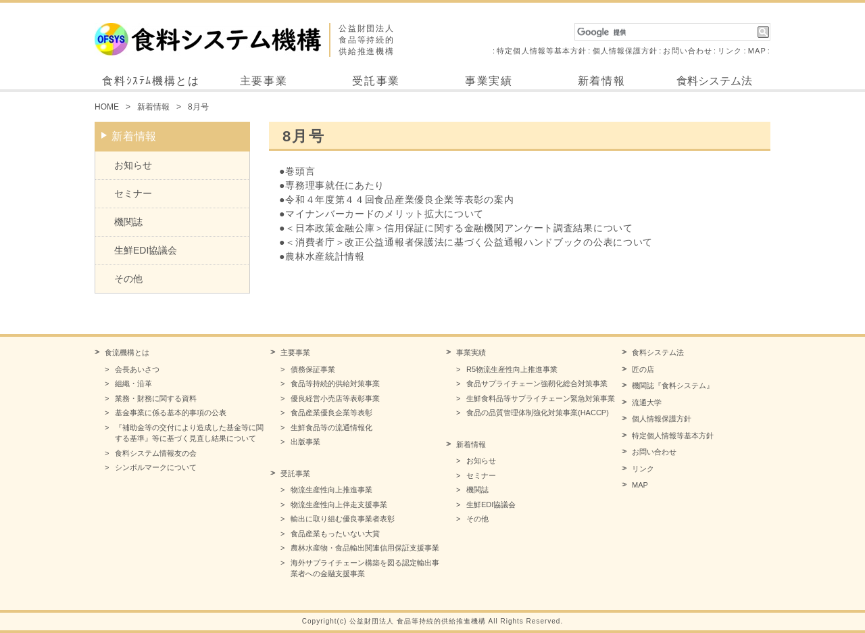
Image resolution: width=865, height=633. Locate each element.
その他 (128, 278)
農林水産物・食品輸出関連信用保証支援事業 (365, 548)
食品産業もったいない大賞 (335, 534)
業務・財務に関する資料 (156, 398)
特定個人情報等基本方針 (542, 51)
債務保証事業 (313, 369)
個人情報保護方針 (625, 51)
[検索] (666, 32)
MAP (757, 51)
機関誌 (128, 221)
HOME (107, 107)
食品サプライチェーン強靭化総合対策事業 (537, 383)
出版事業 (305, 442)
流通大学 (647, 402)
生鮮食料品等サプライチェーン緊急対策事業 (540, 398)
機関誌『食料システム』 (673, 385)
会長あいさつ (137, 369)
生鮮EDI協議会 (145, 250)
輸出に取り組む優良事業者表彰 (343, 519)
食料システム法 (714, 81)
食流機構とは (127, 352)
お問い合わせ (687, 51)
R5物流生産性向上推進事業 (512, 369)
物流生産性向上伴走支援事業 (339, 504)
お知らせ (133, 165)
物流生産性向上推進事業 (331, 490)
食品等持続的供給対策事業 (335, 383)
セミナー (133, 193)
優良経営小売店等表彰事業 (335, 398)
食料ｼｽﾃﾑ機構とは (150, 81)
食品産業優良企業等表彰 (331, 412)
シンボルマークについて (156, 467)
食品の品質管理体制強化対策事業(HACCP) (537, 412)
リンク (730, 51)
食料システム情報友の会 (156, 453)
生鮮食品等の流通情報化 (331, 427)
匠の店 (643, 369)
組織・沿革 (133, 383)
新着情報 (601, 81)
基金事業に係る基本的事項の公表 (170, 412)
